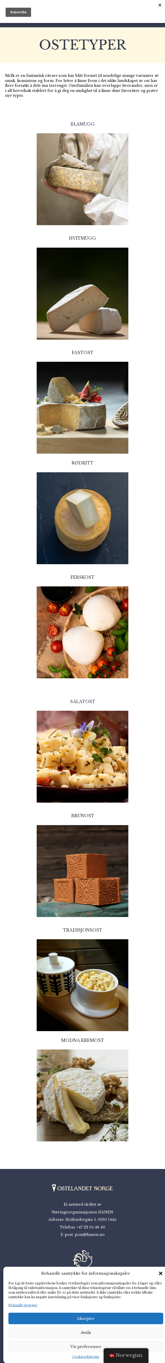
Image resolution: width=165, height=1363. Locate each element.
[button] (160, 1273)
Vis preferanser (85, 1346)
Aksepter (85, 1318)
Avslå (86, 1332)
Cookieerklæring (85, 1357)
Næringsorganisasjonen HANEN (82, 1212)
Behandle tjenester (22, 1305)
